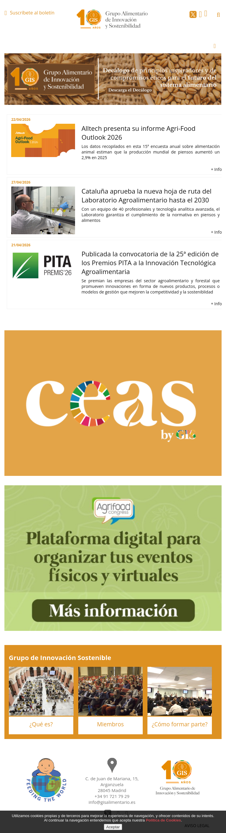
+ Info (216, 169)
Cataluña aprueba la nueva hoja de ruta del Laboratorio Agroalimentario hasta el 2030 (147, 195)
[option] (112, 79)
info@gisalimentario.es (112, 802)
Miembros (110, 724)
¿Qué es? (41, 724)
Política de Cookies (163, 820)
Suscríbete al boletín (32, 12)
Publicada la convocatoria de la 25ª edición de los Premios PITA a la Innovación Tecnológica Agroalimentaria (150, 262)
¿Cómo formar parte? (179, 724)
